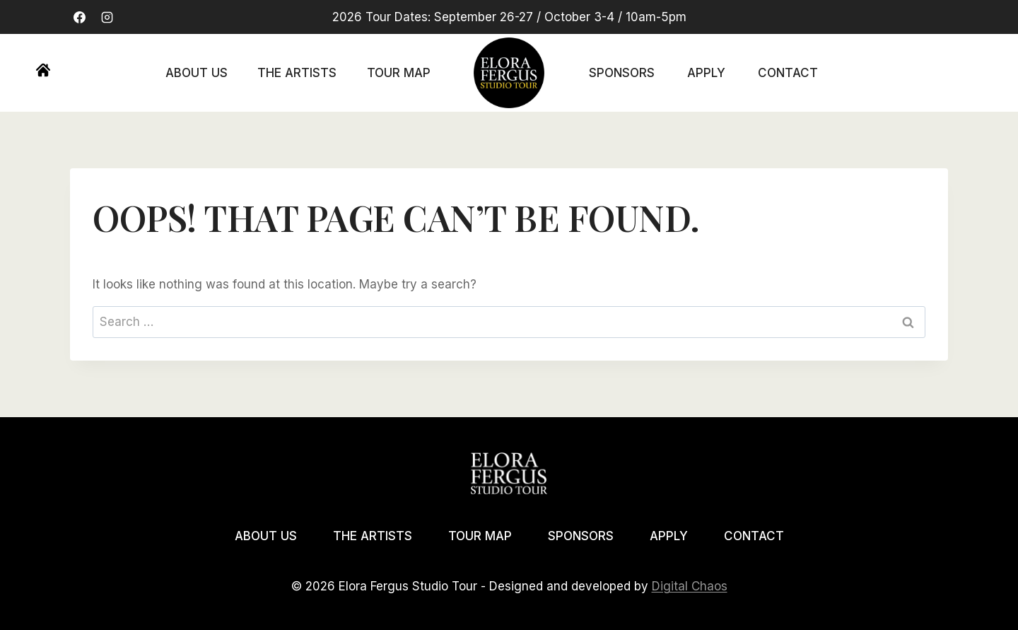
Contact (788, 73)
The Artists (297, 73)
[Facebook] (79, 17)
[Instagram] (107, 17)
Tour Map (399, 73)
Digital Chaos (689, 586)
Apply (706, 73)
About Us (196, 73)
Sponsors (622, 73)
